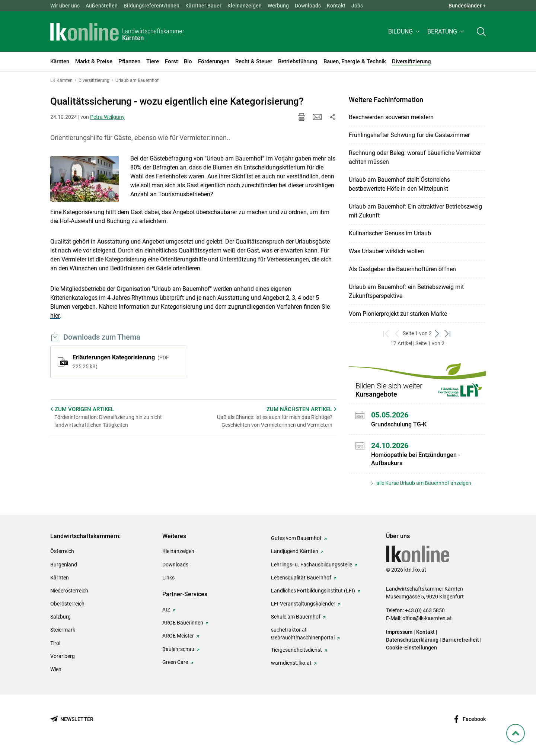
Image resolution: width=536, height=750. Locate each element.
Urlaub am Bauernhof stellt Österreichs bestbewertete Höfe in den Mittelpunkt (399, 184)
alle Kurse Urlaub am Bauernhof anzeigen (423, 483)
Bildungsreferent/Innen (151, 6)
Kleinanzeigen (244, 6)
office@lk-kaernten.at (427, 618)
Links (168, 578)
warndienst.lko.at (291, 663)
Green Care (175, 662)
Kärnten (59, 578)
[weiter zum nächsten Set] (437, 333)
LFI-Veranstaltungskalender (303, 604)
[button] (404, 32)
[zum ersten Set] (386, 333)
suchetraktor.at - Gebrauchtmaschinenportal (303, 634)
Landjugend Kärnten (294, 551)
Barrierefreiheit (460, 640)
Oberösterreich (67, 604)
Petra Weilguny (107, 117)
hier (55, 315)
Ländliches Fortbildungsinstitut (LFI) (313, 591)
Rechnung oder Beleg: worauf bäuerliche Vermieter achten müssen (415, 157)
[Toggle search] (481, 32)
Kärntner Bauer (203, 6)
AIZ (166, 610)
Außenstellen (102, 6)
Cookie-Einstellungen (411, 648)
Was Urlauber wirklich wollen (386, 251)
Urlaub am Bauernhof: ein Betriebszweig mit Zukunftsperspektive (406, 291)
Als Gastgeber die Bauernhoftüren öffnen (402, 269)
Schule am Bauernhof (295, 617)
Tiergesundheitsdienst (296, 650)
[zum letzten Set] (448, 333)
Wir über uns (65, 6)
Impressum (399, 632)
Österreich (62, 551)
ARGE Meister (178, 636)
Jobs (357, 6)
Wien (55, 669)
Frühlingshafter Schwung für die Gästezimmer (409, 135)
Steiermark (62, 630)
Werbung (278, 6)
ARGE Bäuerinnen (182, 623)
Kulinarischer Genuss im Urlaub (390, 233)
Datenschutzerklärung (412, 640)
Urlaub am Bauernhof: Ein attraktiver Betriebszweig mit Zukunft (415, 211)
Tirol (55, 643)
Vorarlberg (62, 656)
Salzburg (60, 617)
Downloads (308, 6)
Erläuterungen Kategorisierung (121, 361)
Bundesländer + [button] (467, 6)
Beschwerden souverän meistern (391, 117)
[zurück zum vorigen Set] (397, 333)
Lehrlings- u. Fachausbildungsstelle (311, 565)
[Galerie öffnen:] (84, 179)
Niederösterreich (69, 591)
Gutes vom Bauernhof (296, 538)
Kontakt (336, 6)
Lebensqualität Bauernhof (301, 578)
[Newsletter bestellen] (71, 719)
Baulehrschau (178, 649)
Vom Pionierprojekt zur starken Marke (398, 313)
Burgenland (63, 565)
